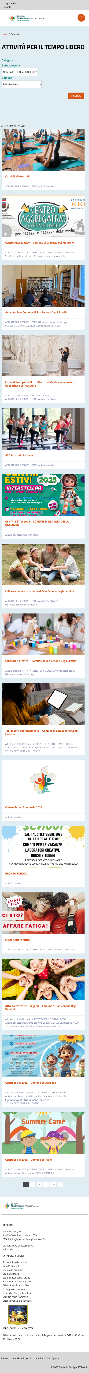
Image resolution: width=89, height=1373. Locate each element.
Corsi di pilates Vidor (18, 176)
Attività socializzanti (48, 399)
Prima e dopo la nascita (15, 1262)
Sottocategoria (11, 65)
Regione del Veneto (10, 5)
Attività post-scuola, (15, 747)
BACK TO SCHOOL (16, 873)
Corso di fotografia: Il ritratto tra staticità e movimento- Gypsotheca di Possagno (40, 384)
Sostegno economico (14, 1289)
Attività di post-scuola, (28, 744)
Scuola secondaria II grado (17, 1281)
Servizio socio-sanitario (15, 1297)
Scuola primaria (11, 1274)
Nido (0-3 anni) (11, 1266)
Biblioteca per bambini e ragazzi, (54, 322)
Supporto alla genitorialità (17, 1293)
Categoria (8, 60)
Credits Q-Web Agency (47, 1358)
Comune (7, 78)
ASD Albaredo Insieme (19, 455)
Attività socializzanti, (65, 252)
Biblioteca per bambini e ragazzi (21, 604)
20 (53, 1184)
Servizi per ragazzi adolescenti (49, 256)
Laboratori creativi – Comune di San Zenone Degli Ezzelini (41, 661)
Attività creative (13, 817)
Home (4, 34)
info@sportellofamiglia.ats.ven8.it (28, 1239)
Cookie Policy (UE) (22, 1358)
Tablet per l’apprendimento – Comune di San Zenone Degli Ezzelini (41, 732)
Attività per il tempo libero (17, 1285)
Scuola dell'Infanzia (13, 1270)
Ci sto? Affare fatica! (17, 940)
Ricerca (76, 96)
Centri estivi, (49, 1023)
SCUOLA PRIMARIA (44, 1173)
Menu (4, 18)
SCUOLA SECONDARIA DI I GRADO (43, 326)
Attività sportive (46, 186)
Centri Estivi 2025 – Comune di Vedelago (30, 1082)
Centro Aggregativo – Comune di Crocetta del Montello (39, 242)
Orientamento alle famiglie (17, 1301)
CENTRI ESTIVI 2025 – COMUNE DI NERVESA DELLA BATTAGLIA (37, 523)
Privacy (4, 1358)
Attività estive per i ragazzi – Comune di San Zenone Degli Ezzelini (41, 1008)
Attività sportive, (34, 1023)
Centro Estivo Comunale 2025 (23, 807)
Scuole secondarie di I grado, (19, 256)
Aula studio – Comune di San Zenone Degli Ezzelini (36, 312)
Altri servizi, (11, 744)
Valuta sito (8, 1249)
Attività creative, (13, 252)
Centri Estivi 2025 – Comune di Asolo (28, 1159)
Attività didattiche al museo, (36, 395)
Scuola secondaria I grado (16, 1277)
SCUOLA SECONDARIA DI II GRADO (22, 751)
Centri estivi (32, 535)
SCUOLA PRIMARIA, (15, 326)
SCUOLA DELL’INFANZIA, (68, 1023)
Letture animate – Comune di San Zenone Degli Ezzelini (39, 591)
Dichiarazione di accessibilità (18, 1245)
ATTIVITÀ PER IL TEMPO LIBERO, (21, 186)
